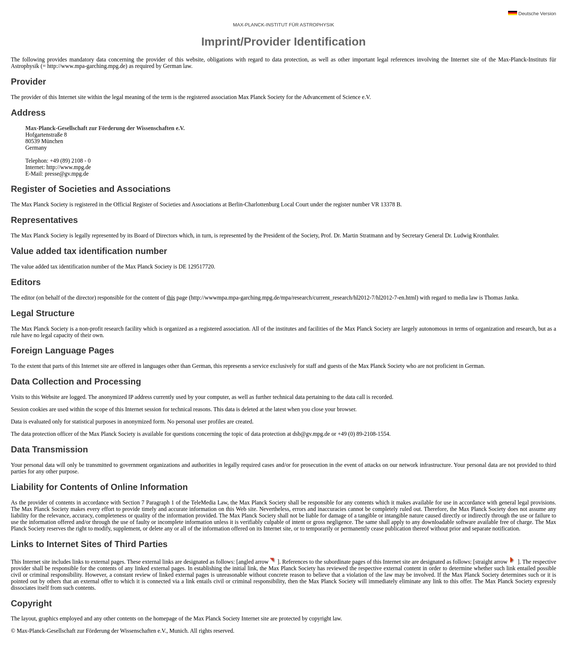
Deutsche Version (532, 13)
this (171, 297)
